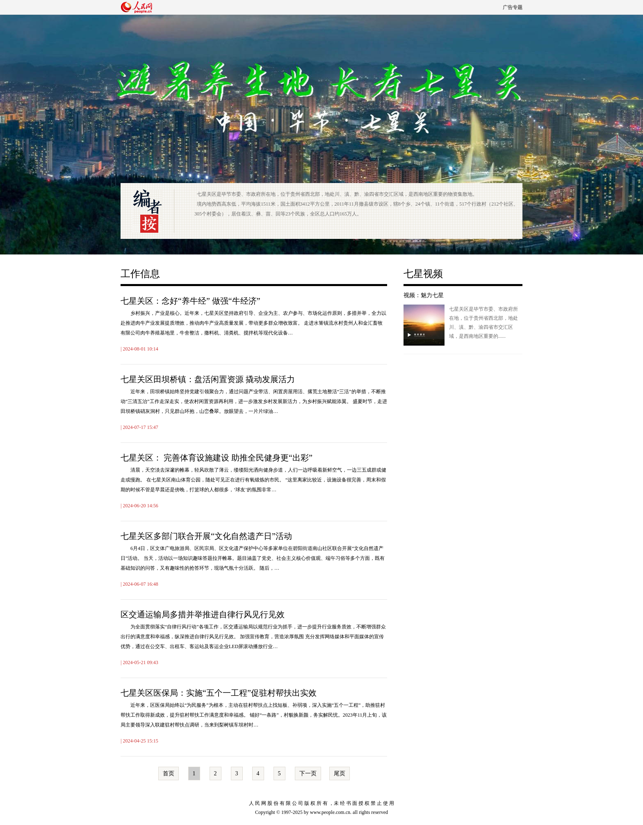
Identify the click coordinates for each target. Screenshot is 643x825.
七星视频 (423, 273)
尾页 (339, 773)
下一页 (308, 773)
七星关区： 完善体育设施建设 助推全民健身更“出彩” (216, 457)
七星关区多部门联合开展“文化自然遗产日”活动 (206, 536)
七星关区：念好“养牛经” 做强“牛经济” (190, 300)
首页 (168, 773)
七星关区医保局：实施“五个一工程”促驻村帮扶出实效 (219, 692)
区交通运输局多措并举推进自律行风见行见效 (203, 614)
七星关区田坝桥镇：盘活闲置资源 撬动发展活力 (208, 379)
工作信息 (140, 273)
